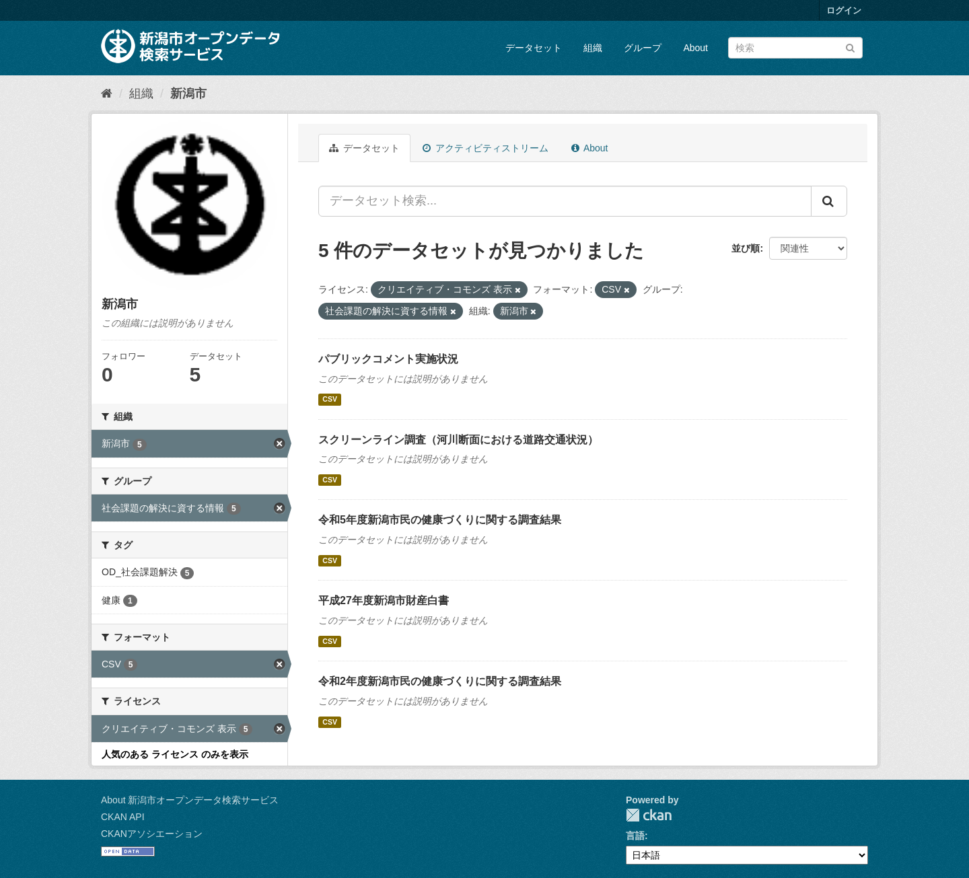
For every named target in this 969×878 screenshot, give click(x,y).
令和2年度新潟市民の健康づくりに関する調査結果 (439, 681)
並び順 (745, 248)
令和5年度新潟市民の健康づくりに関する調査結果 (439, 519)
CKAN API (123, 816)
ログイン (843, 10)
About (695, 47)
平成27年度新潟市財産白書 (383, 600)
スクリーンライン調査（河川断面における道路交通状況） (458, 439)
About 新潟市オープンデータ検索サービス (190, 800)
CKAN (649, 815)
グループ (642, 47)
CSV (329, 400)
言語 (635, 835)
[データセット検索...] (565, 201)
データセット (533, 47)
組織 (592, 47)
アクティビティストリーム (485, 148)
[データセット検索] (795, 48)
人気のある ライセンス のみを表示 (175, 754)
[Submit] (850, 46)
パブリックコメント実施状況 (388, 359)
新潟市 (188, 93)
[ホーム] (106, 93)
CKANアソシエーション (152, 833)
